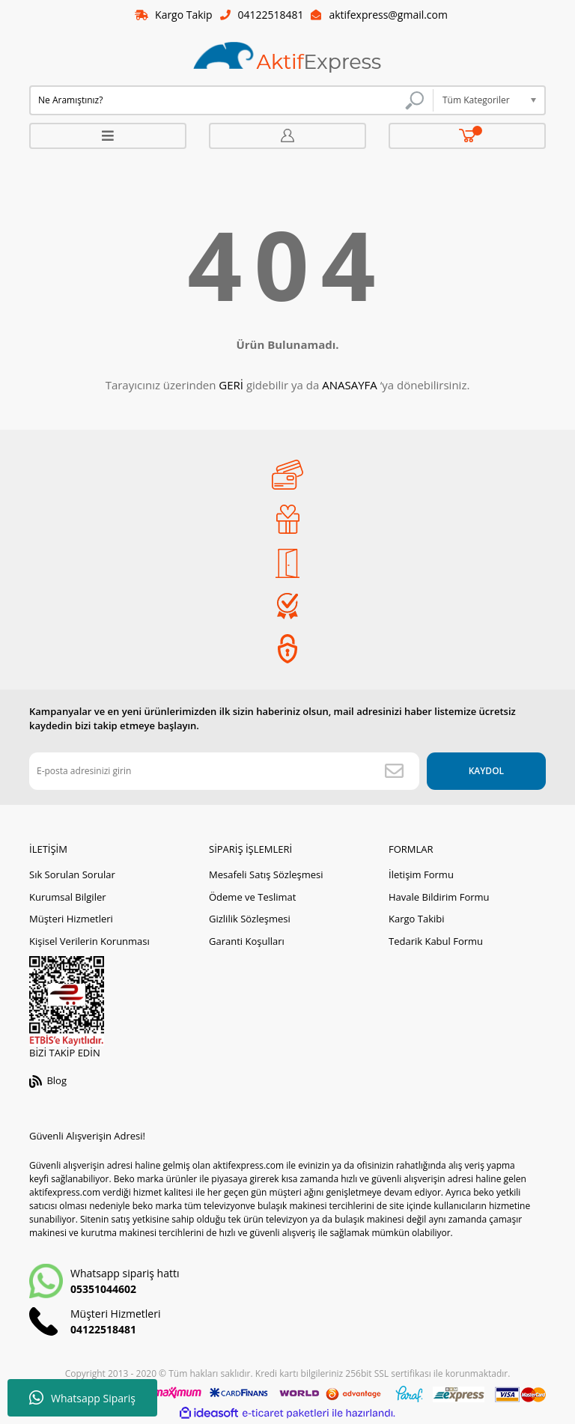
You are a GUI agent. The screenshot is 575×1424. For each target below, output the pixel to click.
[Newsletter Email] (224, 771)
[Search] (231, 100)
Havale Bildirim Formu (439, 897)
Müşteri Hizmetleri (71, 919)
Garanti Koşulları (247, 941)
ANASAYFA (349, 385)
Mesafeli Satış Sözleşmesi (266, 875)
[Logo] (287, 58)
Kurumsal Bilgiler (67, 897)
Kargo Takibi (416, 919)
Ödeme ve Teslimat (252, 897)
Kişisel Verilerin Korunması (89, 941)
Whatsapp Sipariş (82, 1398)
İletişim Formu (421, 875)
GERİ (231, 385)
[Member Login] (287, 135)
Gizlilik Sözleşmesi (249, 919)
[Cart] (467, 135)
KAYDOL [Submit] (485, 770)
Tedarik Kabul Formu (436, 941)
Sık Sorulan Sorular (72, 875)
